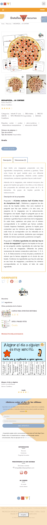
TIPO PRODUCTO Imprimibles (21, 116)
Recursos (8, 23)
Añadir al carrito (9, 149)
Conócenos (23, 453)
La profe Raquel (10, 384)
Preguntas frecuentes (23, 455)
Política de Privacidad (29, 437)
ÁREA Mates (29, 114)
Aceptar (23, 515)
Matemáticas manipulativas (11, 125)
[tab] (7, 160)
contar (11, 123)
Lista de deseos (23, 486)
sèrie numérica (31, 123)
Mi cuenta (23, 484)
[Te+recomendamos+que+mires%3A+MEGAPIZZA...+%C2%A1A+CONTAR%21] (8, 282)
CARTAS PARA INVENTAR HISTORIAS (24, 311)
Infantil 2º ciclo (16, 114)
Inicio (2, 23)
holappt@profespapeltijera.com (24, 468)
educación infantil (31, 125)
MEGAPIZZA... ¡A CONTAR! (12, 100)
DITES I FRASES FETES (19, 321)
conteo (20, 123)
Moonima (8, 102)
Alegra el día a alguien (9, 382)
